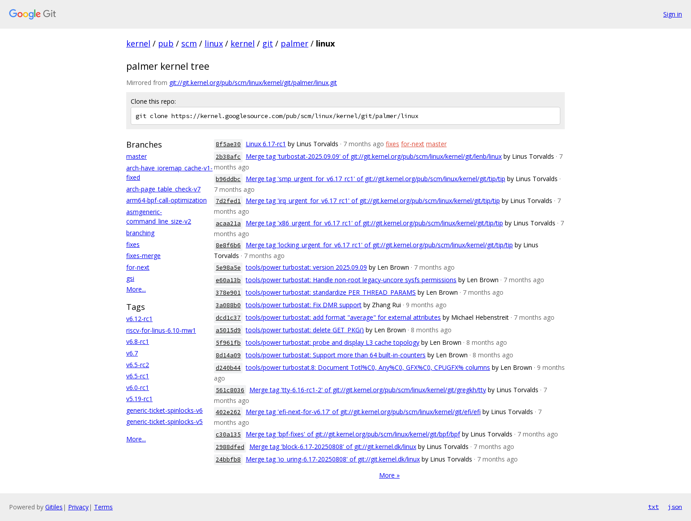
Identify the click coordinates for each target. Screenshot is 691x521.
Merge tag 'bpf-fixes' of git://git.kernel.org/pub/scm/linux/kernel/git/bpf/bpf (353, 434)
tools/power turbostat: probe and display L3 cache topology (332, 342)
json (675, 507)
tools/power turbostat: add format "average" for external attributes (343, 317)
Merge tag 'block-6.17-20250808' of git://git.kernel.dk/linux (332, 446)
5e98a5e (228, 267)
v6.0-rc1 (137, 387)
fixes (133, 244)
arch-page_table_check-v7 (163, 189)
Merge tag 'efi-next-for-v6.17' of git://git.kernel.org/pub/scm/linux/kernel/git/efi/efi (363, 411)
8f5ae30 (228, 144)
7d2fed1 (228, 201)
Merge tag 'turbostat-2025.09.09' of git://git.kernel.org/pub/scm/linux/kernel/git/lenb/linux (374, 156)
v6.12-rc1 (139, 318)
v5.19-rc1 (139, 398)
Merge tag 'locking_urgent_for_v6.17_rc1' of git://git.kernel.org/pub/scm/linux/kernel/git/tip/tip (379, 245)
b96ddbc (228, 179)
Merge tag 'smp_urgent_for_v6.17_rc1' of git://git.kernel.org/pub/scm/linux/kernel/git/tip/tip (375, 178)
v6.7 (132, 353)
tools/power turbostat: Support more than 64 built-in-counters (336, 355)
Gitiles (54, 507)
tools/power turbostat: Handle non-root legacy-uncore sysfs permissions (351, 279)
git (267, 43)
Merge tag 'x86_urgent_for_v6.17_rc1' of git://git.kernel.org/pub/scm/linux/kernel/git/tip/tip (374, 223)
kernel (138, 43)
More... (136, 289)
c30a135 (228, 434)
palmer (294, 43)
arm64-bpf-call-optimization (166, 200)
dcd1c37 (228, 318)
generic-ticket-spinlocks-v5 (164, 421)
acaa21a (228, 223)
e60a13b (228, 280)
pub (166, 43)
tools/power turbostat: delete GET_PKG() (305, 330)
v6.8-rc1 (137, 341)
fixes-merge (143, 255)
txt (653, 507)
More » (389, 475)
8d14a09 (228, 355)
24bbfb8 (228, 459)
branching (140, 233)
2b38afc (228, 157)
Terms (103, 507)
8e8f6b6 (228, 245)
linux (214, 43)
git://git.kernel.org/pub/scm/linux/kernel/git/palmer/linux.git (253, 82)
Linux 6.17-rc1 (266, 144)
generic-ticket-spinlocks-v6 (164, 410)
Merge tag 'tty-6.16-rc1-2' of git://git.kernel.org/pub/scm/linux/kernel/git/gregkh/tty (367, 389)
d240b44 (228, 368)
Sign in (672, 14)
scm (189, 43)
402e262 (228, 412)
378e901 (228, 293)
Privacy (78, 507)
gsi (130, 278)
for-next (137, 267)
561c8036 (230, 390)
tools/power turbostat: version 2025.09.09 (306, 267)
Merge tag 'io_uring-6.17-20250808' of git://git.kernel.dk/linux (333, 459)
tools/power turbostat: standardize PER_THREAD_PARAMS (331, 292)
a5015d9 (228, 330)
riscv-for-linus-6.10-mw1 (161, 330)
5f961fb (228, 343)
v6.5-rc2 (137, 364)
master (136, 156)
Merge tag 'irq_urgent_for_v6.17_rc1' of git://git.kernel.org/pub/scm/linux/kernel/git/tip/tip (373, 200)
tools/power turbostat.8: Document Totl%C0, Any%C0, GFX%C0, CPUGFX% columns (368, 367)
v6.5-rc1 (137, 376)
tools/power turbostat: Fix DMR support (304, 305)
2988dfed (230, 447)
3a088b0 (228, 305)
